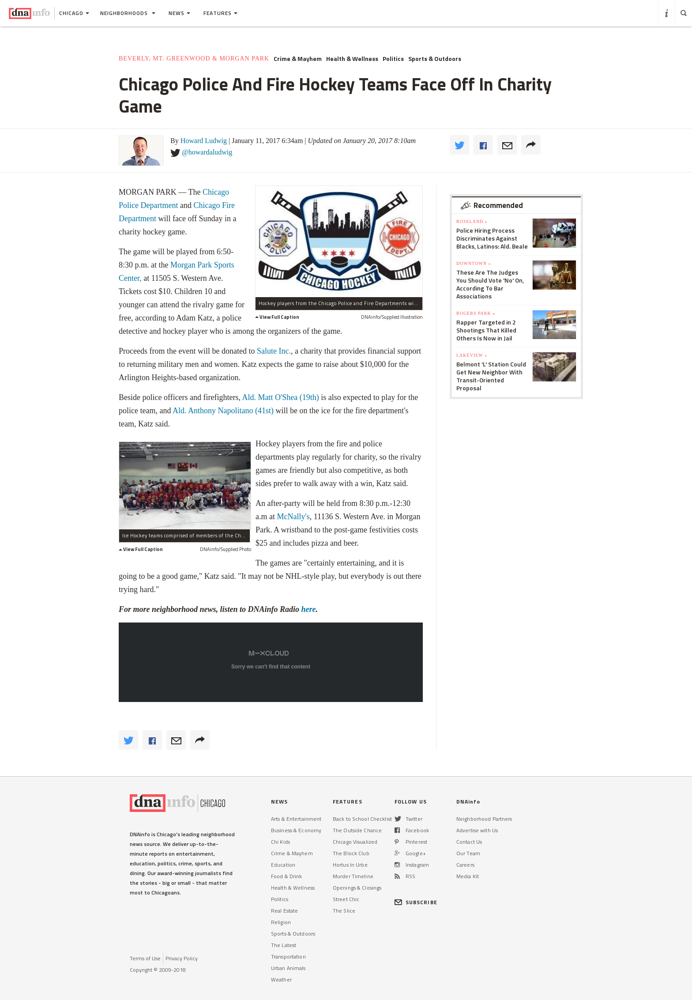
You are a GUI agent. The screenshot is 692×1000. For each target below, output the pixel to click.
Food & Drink (286, 876)
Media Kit (467, 876)
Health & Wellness (352, 58)
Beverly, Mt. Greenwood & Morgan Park (194, 58)
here (308, 609)
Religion (281, 922)
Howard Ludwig (204, 140)
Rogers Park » (475, 313)
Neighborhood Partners (484, 819)
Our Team (468, 853)
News (179, 13)
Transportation (288, 956)
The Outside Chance (357, 830)
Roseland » (472, 221)
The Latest (283, 945)
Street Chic (346, 899)
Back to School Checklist (362, 819)
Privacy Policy (181, 958)
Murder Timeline (353, 876)
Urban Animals (288, 968)
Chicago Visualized (355, 842)
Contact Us (469, 842)
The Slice (344, 910)
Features (220, 13)
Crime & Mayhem (298, 58)
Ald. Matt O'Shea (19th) (280, 397)
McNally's (293, 516)
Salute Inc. (274, 351)
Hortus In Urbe (350, 864)
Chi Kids (280, 842)
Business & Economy (296, 830)
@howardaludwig (207, 152)
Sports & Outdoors (434, 58)
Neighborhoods (127, 13)
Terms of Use (145, 958)
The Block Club (351, 853)
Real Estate (284, 910)
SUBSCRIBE (416, 902)
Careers (465, 864)
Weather (281, 979)
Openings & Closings (357, 887)
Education (283, 864)
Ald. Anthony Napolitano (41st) (223, 410)
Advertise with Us (477, 830)
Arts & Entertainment (296, 819)
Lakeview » (471, 355)
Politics (393, 58)
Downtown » (473, 263)
